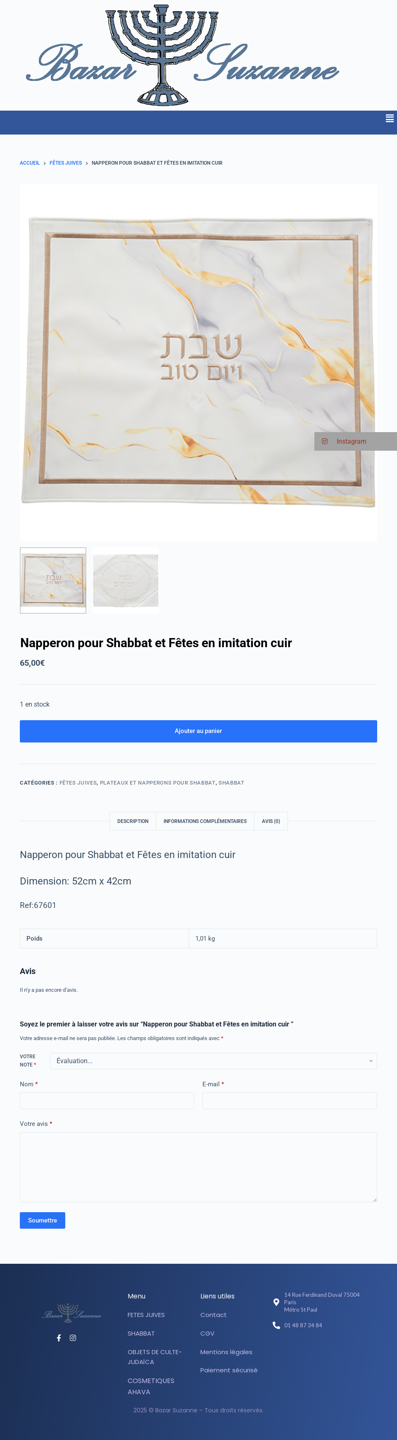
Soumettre (42, 1221)
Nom (29, 1085)
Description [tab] (132, 822)
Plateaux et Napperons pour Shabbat (158, 783)
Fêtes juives (78, 783)
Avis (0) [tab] (271, 822)
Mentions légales (226, 1352)
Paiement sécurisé (229, 1370)
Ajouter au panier (198, 731)
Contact (213, 1315)
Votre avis (36, 1124)
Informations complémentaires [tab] (205, 822)
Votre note (28, 1061)
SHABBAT (232, 783)
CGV (207, 1333)
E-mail (213, 1085)
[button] (390, 118)
